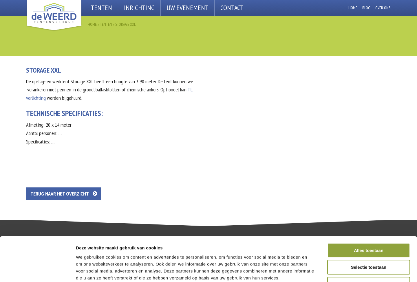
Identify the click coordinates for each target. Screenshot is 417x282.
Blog (366, 7)
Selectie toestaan (369, 228)
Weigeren (368, 245)
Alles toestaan (368, 211)
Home (352, 7)
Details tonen (313, 270)
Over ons (382, 7)
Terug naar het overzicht (63, 193)
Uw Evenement (188, 7)
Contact (232, 7)
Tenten (101, 7)
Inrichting (139, 7)
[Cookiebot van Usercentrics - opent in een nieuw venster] (37, 270)
